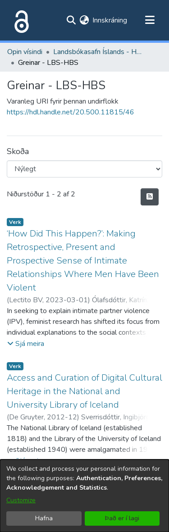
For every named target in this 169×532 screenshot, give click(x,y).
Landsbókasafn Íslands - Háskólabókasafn (98, 52)
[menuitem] (84, 20)
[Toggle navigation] (149, 20)
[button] (26, 344)
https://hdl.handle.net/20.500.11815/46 (70, 112)
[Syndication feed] (150, 196)
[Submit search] (71, 20)
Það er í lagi (122, 518)
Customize (21, 500)
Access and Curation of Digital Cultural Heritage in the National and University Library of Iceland (84, 391)
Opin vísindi (24, 52)
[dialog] (84, 495)
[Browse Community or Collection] (84, 168)
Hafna (44, 518)
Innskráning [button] (110, 20)
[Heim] (20, 20)
